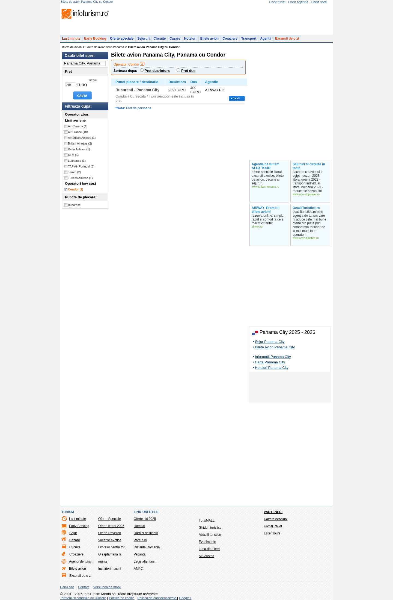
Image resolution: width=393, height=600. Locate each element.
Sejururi (143, 38)
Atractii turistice (210, 535)
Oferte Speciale (109, 519)
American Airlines (82, 137)
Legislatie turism (145, 561)
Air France (78, 132)
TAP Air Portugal (81, 166)
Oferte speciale (121, 38)
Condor (75, 189)
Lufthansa (77, 160)
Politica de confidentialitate (157, 598)
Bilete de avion (72, 47)
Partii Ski (140, 540)
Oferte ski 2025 (145, 519)
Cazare (174, 38)
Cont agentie (298, 2)
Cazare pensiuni (276, 519)
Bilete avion (209, 38)
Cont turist (277, 2)
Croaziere (229, 38)
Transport (248, 38)
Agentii (265, 38)
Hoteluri (190, 38)
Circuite (159, 38)
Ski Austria (206, 556)
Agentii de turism (81, 561)
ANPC (138, 568)
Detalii (236, 98)
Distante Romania (147, 547)
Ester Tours (272, 533)
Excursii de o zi (287, 38)
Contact (83, 587)
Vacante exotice (109, 540)
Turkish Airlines (80, 178)
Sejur (73, 533)
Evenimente (207, 542)
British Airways (80, 143)
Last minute (71, 38)
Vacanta (139, 554)
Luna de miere (209, 549)
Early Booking (95, 38)
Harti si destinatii (146, 533)
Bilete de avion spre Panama (105, 47)
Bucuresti (74, 205)
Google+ (185, 598)
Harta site (67, 587)
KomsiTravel (273, 526)
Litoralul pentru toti (111, 547)
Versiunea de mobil (107, 587)
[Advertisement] (290, 388)
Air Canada (78, 126)
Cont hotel (319, 2)
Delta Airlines (79, 149)
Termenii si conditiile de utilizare (83, 598)
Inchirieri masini (109, 568)
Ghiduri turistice (210, 528)
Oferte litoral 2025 (111, 526)
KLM (73, 155)
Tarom (74, 172)
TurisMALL (207, 520)
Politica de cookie (121, 598)
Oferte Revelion (109, 533)
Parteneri (273, 512)
